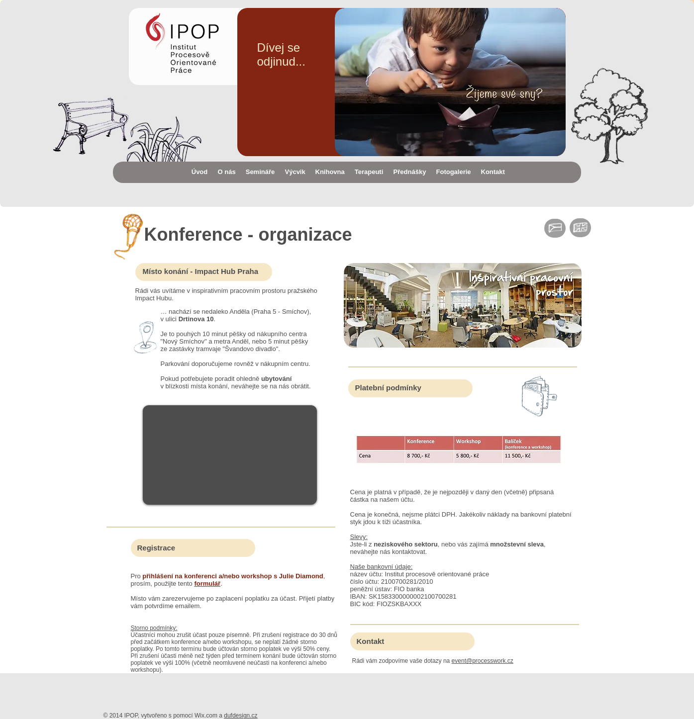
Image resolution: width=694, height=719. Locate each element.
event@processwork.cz (482, 660)
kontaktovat (408, 551)
